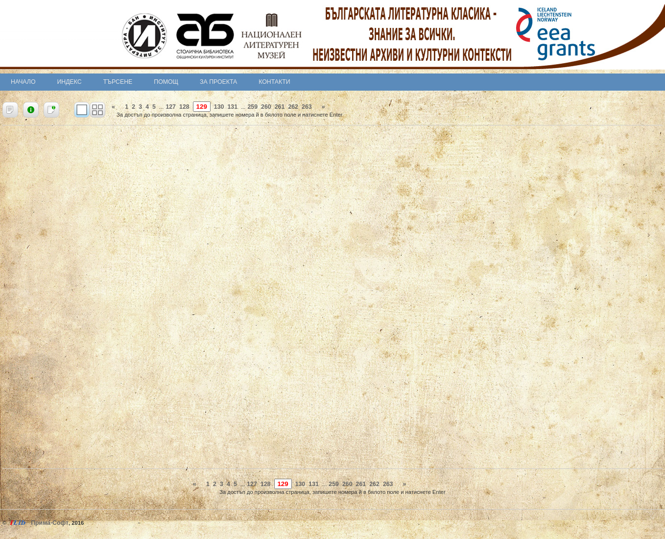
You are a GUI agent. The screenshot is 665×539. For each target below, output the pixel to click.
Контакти (274, 81)
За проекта (218, 81)
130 (219, 106)
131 (232, 106)
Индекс (69, 81)
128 (184, 106)
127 (171, 106)
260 (266, 106)
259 (252, 106)
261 (280, 106)
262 (293, 106)
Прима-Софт (50, 522)
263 (307, 106)
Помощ (166, 81)
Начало (23, 81)
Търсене (118, 81)
